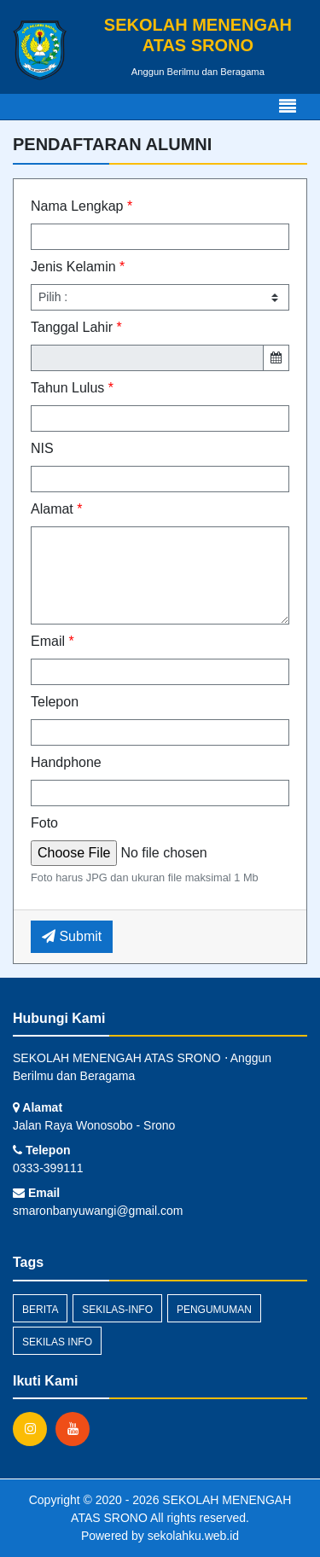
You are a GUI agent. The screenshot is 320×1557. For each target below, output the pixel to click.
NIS (42, 448)
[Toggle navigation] (287, 106)
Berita (40, 1310)
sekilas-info (117, 1310)
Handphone (66, 762)
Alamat (56, 509)
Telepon (55, 701)
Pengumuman (214, 1310)
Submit (72, 936)
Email (52, 641)
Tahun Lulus (72, 388)
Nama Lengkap (81, 206)
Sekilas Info (57, 1342)
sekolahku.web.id (193, 1535)
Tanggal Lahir (76, 327)
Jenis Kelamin (78, 266)
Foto (44, 823)
